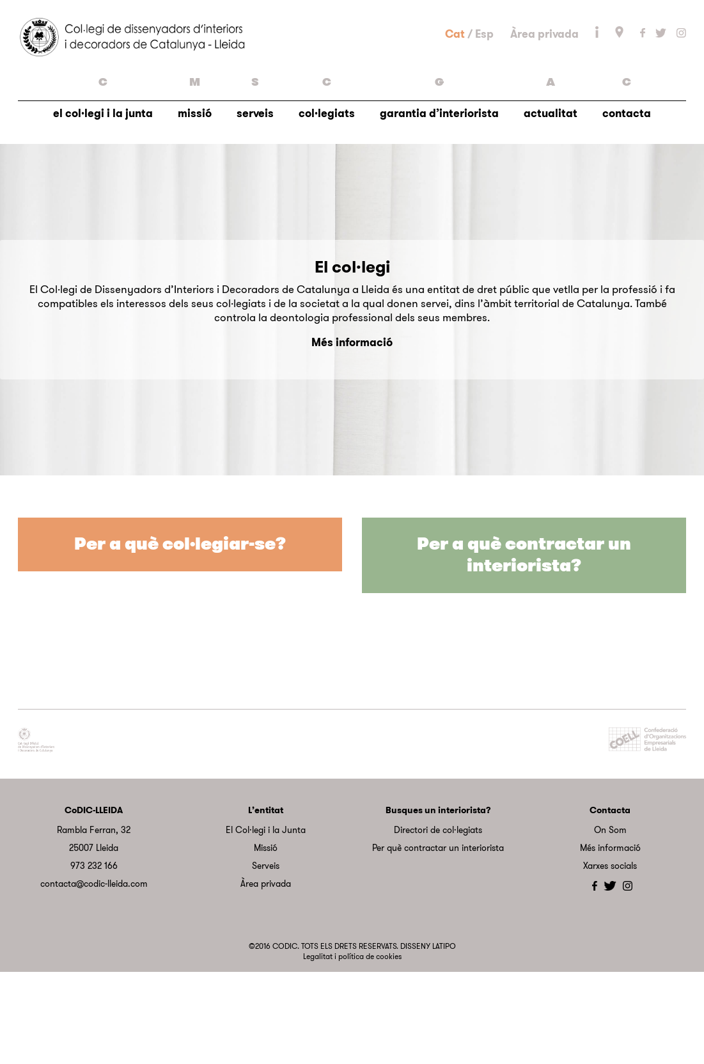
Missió (266, 939)
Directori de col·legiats (438, 921)
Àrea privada (544, 78)
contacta (626, 189)
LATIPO (444, 1038)
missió (195, 189)
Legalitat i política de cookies (352, 1047)
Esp (484, 78)
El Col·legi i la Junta (266, 921)
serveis (255, 189)
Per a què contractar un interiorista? (524, 647)
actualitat (550, 189)
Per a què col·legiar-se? (180, 636)
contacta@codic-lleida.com (94, 975)
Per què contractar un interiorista (438, 939)
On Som (610, 921)
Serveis (265, 957)
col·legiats (327, 189)
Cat (455, 78)
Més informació (352, 433)
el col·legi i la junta (103, 189)
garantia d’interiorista (439, 189)
